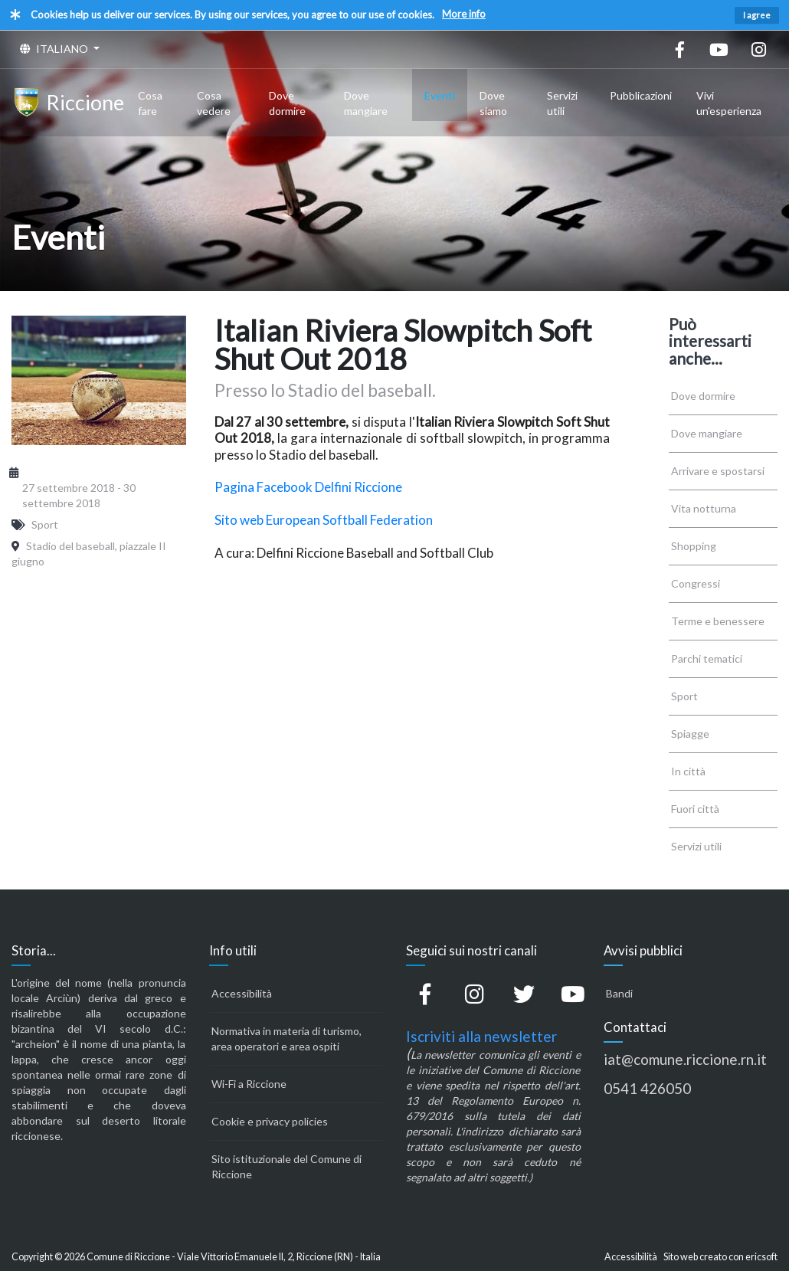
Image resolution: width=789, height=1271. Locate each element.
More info (464, 14)
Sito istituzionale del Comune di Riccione (286, 1166)
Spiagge (690, 733)
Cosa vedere (214, 103)
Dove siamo (493, 103)
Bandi (619, 993)
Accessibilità (241, 993)
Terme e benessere (717, 620)
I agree (757, 15)
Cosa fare (150, 103)
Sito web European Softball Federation (323, 520)
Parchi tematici (706, 658)
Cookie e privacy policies (269, 1121)
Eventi (439, 95)
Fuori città (695, 808)
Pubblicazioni (641, 95)
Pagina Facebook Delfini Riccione (308, 487)
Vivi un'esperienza (728, 103)
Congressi (695, 583)
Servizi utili (562, 103)
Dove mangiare (366, 103)
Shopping (693, 545)
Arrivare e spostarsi (717, 470)
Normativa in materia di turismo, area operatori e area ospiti (286, 1038)
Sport (684, 696)
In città (688, 771)
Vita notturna (703, 508)
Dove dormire (287, 103)
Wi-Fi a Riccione (248, 1083)
